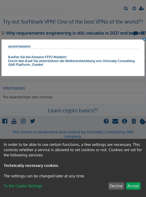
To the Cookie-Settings (23, 186)
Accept (133, 186)
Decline (116, 186)
